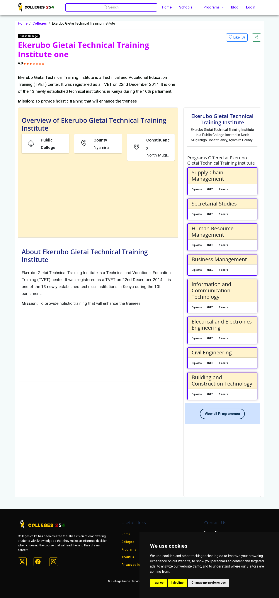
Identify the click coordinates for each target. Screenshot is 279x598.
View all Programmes (222, 414)
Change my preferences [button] (208, 582)
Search (111, 7)
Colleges (39, 23)
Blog (234, 7)
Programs (128, 549)
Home (167, 7)
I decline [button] (177, 582)
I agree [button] (158, 582)
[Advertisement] (98, 199)
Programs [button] (212, 7)
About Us (127, 557)
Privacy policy (131, 564)
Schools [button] (186, 7)
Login (250, 7)
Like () (238, 37)
